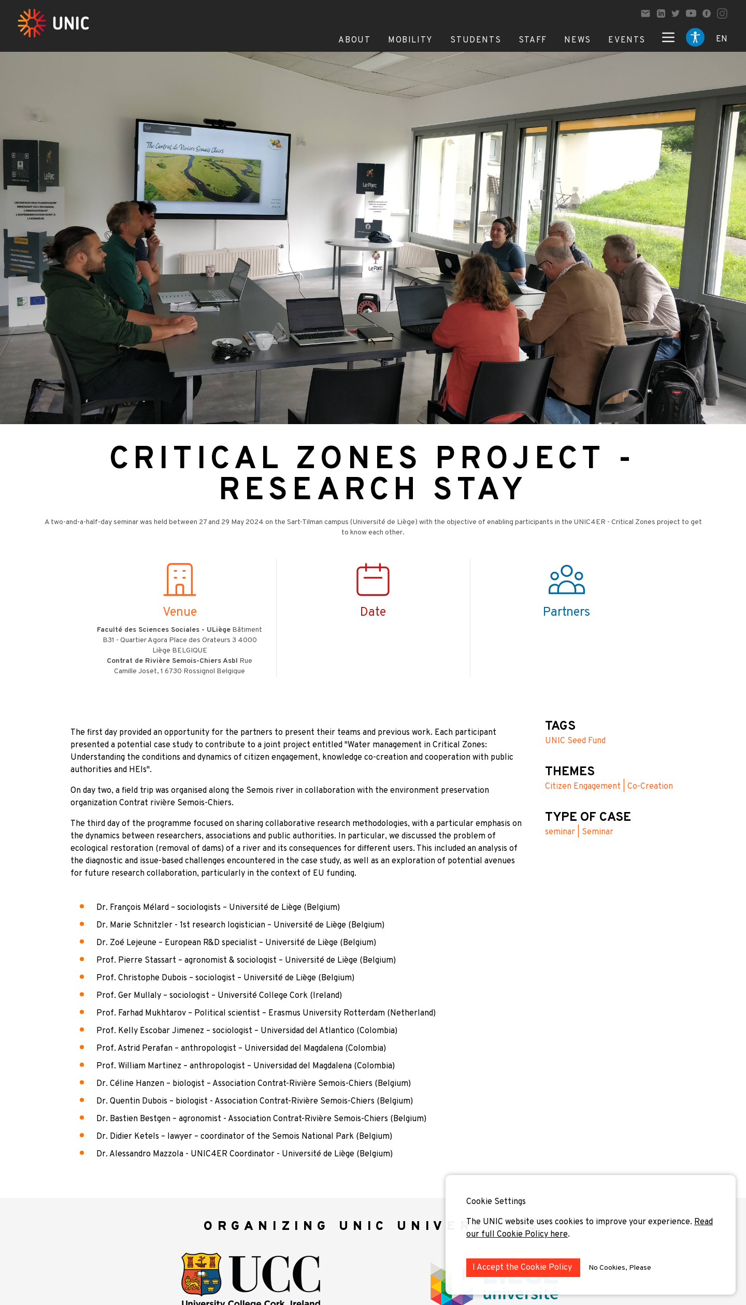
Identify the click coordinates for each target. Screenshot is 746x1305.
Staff (533, 40)
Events (626, 40)
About (354, 40)
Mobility (410, 40)
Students (475, 40)
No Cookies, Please (620, 1268)
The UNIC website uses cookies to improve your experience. (580, 1222)
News (577, 40)
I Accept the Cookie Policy (523, 1268)
